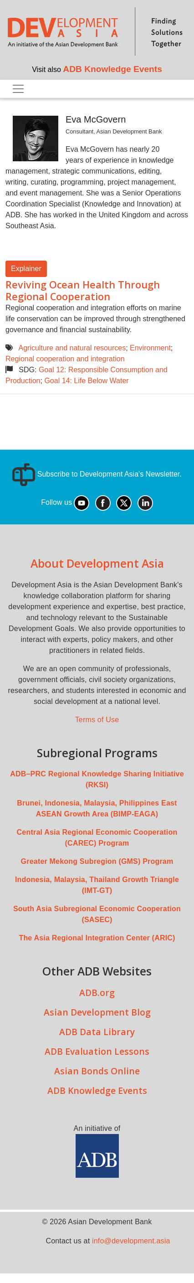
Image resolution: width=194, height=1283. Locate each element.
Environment (150, 348)
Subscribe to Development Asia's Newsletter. (96, 474)
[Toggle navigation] (18, 89)
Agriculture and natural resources (72, 348)
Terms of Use (97, 720)
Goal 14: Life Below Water (86, 381)
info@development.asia (131, 1241)
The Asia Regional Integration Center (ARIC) (97, 938)
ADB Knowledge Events (112, 69)
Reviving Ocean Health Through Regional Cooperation (82, 290)
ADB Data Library (97, 1032)
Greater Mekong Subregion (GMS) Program (97, 861)
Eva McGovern (96, 119)
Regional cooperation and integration (65, 359)
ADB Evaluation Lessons (97, 1051)
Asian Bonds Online (97, 1071)
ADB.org (97, 992)
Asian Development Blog (97, 1012)
